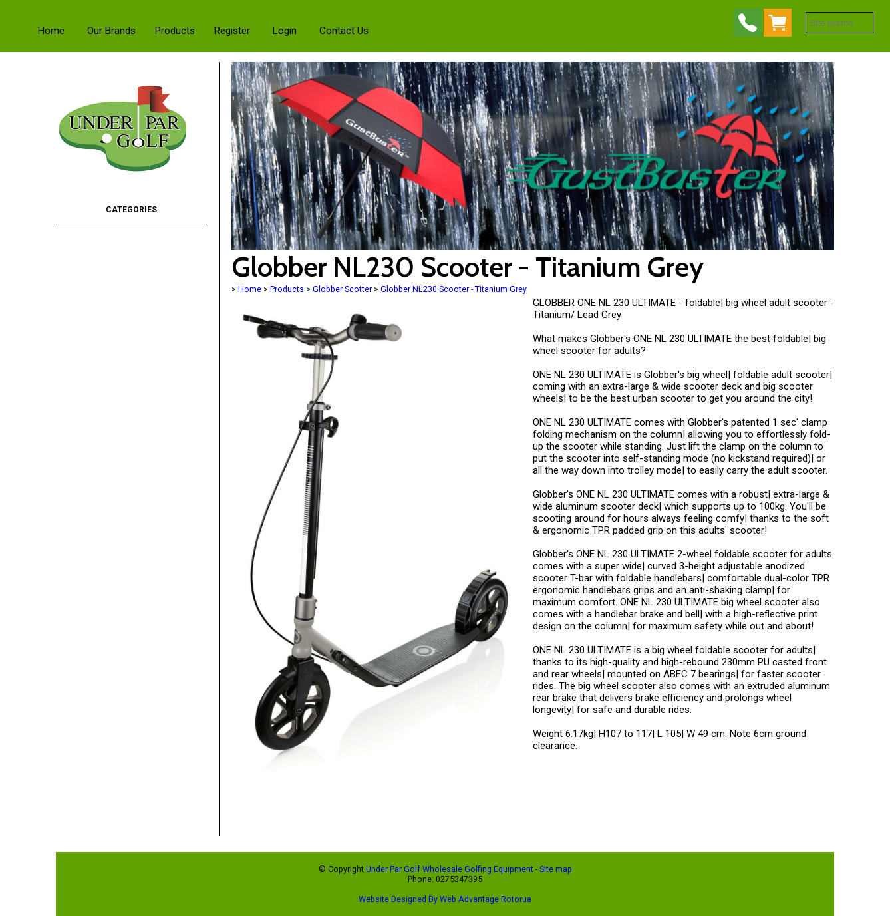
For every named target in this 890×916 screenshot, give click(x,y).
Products (175, 31)
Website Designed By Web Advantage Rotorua (445, 899)
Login (285, 31)
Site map (555, 869)
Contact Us (344, 31)
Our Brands (111, 31)
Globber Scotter (342, 289)
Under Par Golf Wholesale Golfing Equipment (449, 869)
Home (51, 31)
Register (232, 31)
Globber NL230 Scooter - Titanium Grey (453, 289)
